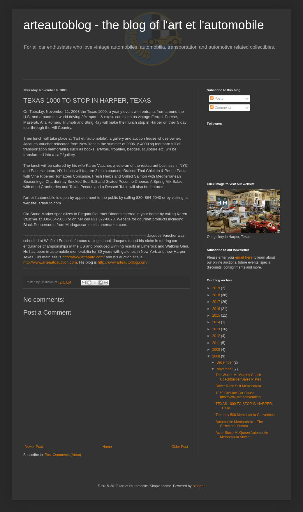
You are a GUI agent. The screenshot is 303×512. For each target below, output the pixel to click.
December (225, 362)
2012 (216, 336)
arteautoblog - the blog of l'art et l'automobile (143, 25)
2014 (216, 322)
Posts (216, 99)
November (225, 369)
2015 (216, 315)
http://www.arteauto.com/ (83, 257)
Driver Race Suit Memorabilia (238, 386)
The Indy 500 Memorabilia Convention (245, 415)
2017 (216, 302)
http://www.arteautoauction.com (50, 262)
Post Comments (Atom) (63, 455)
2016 (216, 309)
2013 (216, 329)
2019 (216, 288)
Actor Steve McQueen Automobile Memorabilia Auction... (242, 435)
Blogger (199, 486)
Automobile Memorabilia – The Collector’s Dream (239, 424)
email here (243, 257)
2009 (216, 350)
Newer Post (34, 447)
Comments (220, 108)
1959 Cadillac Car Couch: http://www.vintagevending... (239, 395)
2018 (216, 295)
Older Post (179, 447)
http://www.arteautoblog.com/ (122, 262)
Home (107, 447)
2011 (216, 343)
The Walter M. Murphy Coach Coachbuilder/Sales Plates (238, 377)
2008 (216, 356)
